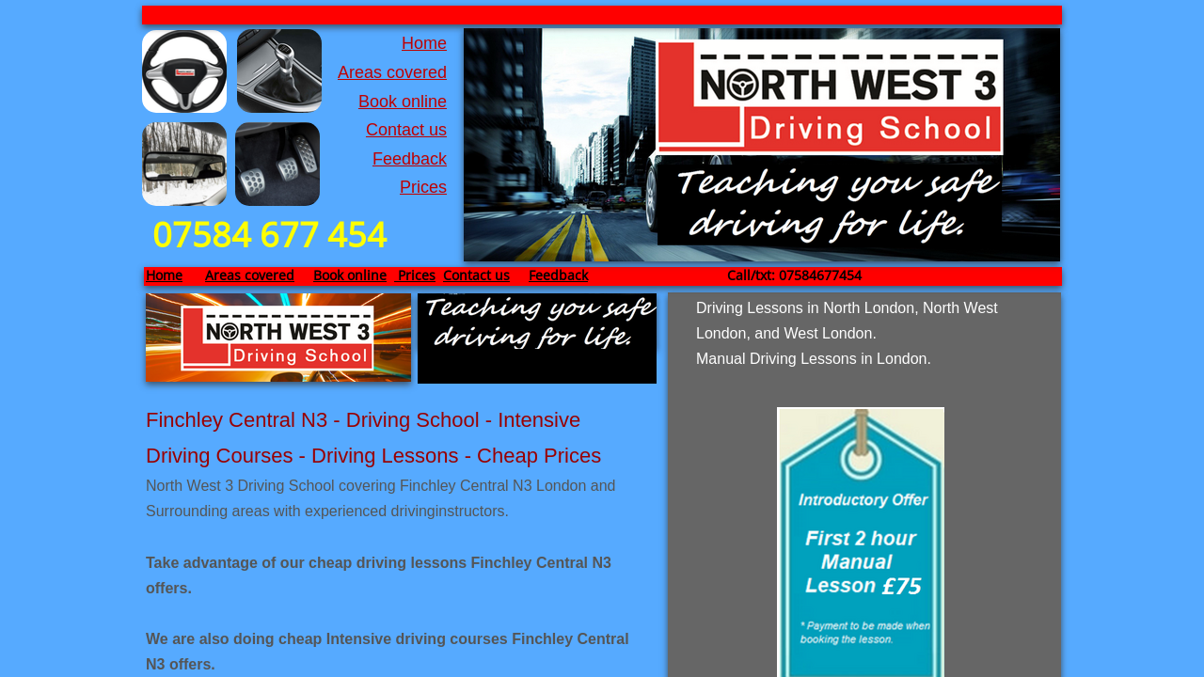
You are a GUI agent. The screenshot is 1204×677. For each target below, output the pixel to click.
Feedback (409, 159)
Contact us (406, 129)
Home (424, 43)
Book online (402, 101)
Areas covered (392, 72)
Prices (423, 187)
